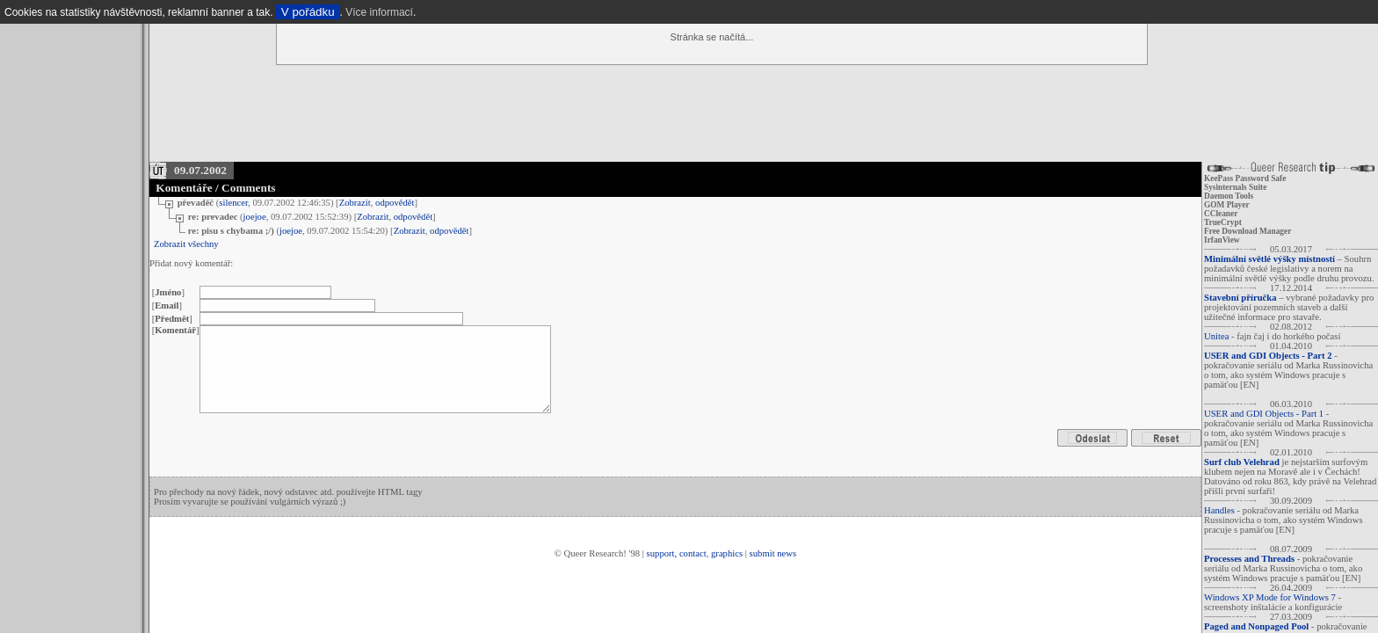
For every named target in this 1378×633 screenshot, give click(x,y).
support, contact (677, 553)
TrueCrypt (1223, 222)
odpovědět (394, 202)
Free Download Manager (1247, 231)
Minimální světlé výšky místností (1269, 259)
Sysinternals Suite (1235, 187)
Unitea (1216, 336)
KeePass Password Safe (1245, 178)
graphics (727, 553)
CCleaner (1220, 213)
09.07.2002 (200, 170)
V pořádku (308, 11)
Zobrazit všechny (186, 244)
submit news (773, 553)
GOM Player (1227, 204)
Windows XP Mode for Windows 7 (1270, 597)
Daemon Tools (1228, 196)
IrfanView (1222, 240)
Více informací (379, 12)
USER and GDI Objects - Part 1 (1264, 413)
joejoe (254, 217)
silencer (233, 202)
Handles (1219, 510)
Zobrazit (355, 202)
